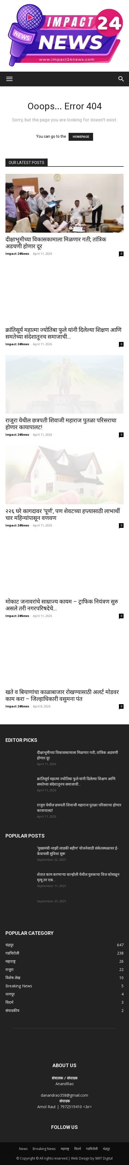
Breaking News (44, 1148)
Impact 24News (17, 253)
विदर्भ (77, 1148)
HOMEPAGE (81, 137)
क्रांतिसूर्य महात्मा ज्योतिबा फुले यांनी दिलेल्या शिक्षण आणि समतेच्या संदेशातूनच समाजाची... (63, 333)
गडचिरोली (92, 1148)
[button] (9, 79)
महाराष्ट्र (65, 1148)
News (23, 1148)
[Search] (121, 79)
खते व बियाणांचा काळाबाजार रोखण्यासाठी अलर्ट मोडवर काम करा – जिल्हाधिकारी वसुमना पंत (62, 695)
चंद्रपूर (106, 1148)
